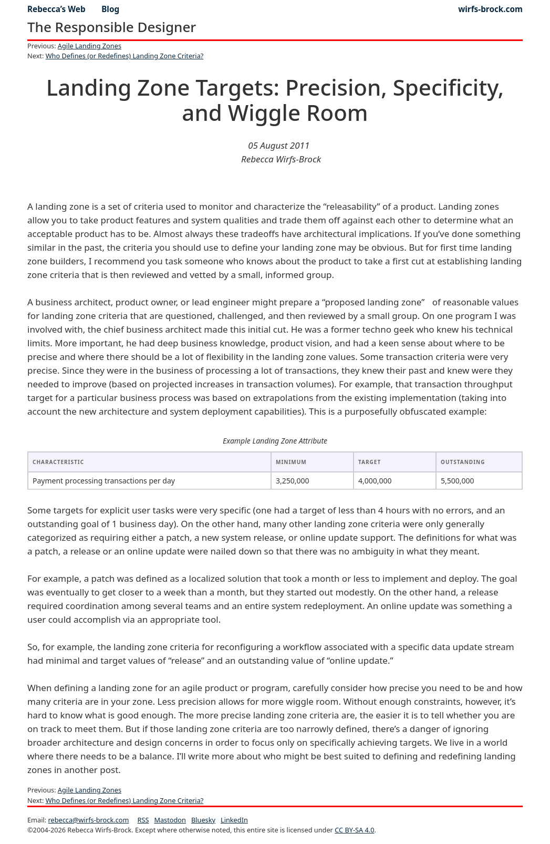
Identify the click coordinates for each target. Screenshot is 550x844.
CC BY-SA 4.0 (354, 830)
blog (110, 9)
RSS (143, 820)
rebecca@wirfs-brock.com (88, 820)
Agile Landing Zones (89, 45)
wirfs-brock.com (490, 9)
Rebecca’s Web (56, 9)
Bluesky (203, 820)
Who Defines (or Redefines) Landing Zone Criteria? (125, 55)
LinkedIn (234, 820)
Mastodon (170, 820)
